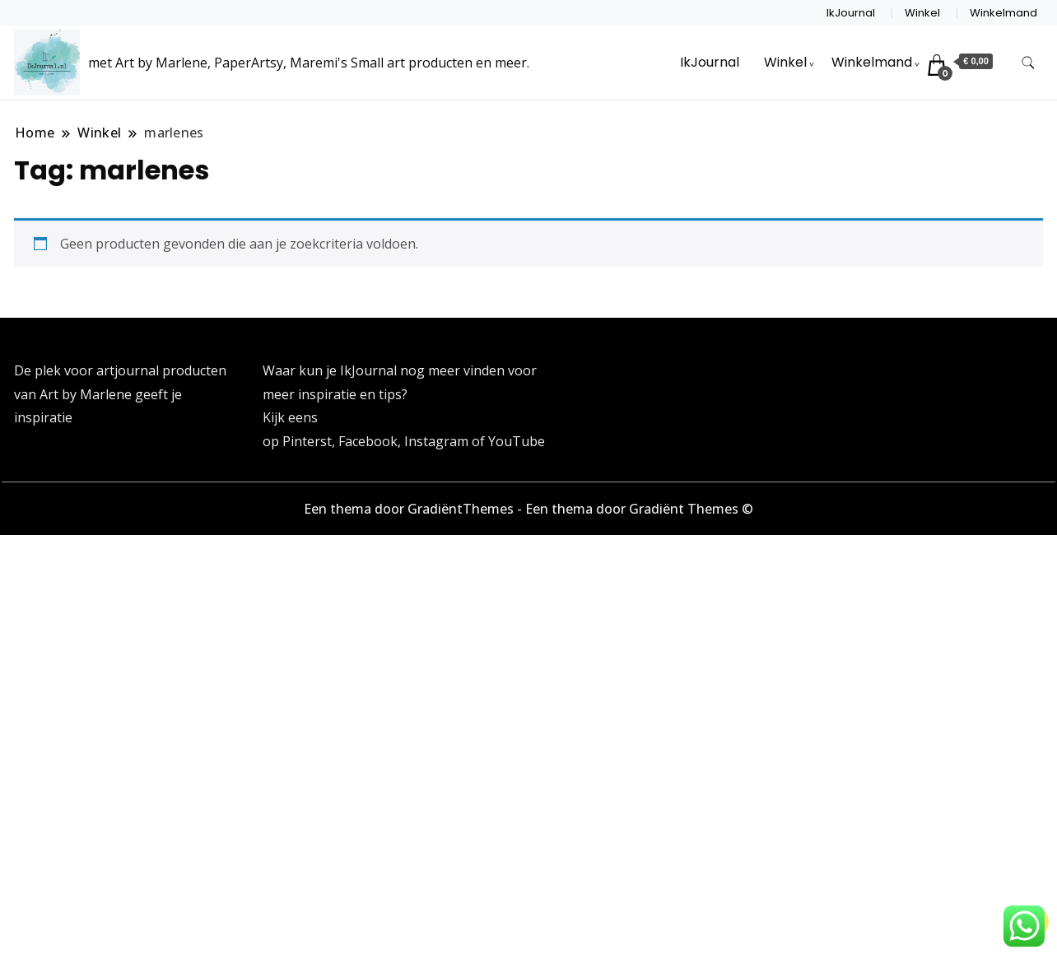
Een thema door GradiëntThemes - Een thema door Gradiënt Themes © (528, 509)
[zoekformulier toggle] (1028, 63)
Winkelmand (1003, 13)
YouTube (516, 441)
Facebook (368, 441)
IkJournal (851, 13)
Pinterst (307, 441)
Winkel (922, 13)
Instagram (438, 441)
